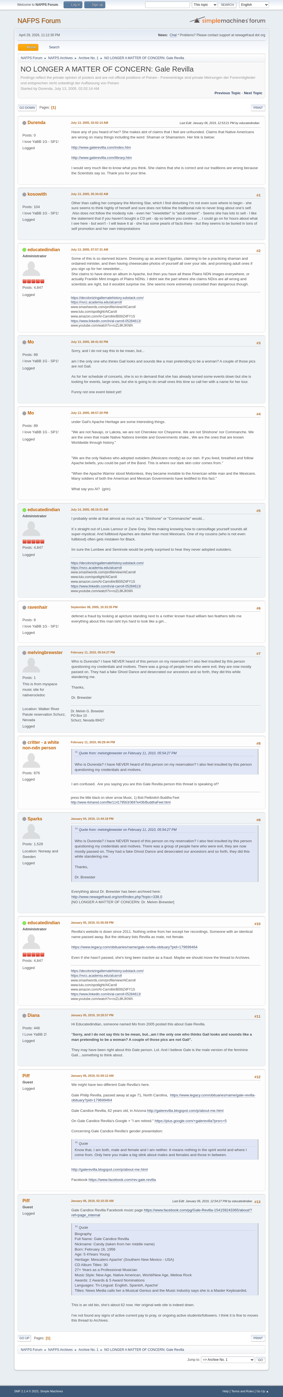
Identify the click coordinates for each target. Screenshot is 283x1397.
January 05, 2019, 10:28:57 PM (92, 1015)
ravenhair (38, 607)
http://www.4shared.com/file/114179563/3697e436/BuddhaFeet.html (121, 802)
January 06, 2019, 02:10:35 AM (92, 1200)
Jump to (193, 1360)
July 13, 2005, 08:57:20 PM (89, 412)
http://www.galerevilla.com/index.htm (101, 147)
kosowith (37, 194)
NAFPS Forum (39, 20)
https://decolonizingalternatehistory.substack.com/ (107, 298)
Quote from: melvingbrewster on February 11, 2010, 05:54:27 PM (128, 753)
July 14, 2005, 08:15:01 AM (89, 509)
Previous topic (227, 93)
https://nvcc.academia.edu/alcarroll (96, 302)
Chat (173, 35)
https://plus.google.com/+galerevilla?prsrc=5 (191, 1121)
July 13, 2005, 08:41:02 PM (89, 341)
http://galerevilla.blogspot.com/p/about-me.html (185, 1111)
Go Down (27, 107)
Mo (31, 342)
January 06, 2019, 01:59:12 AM (92, 1075)
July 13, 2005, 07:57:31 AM (89, 249)
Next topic (253, 93)
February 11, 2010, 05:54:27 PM (93, 652)
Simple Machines (51, 1391)
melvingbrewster (45, 652)
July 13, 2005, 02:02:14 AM (89, 122)
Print (258, 107)
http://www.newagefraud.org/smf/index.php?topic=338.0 (116, 897)
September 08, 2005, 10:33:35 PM (94, 607)
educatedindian (44, 249)
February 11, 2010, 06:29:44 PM (93, 742)
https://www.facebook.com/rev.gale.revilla (122, 1180)
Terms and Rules (242, 1391)
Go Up (24, 1338)
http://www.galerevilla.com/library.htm (101, 158)
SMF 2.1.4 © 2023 (26, 1391)
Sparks (35, 818)
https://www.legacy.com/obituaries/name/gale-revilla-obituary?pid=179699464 (134, 947)
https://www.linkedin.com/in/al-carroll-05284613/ (106, 321)
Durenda (37, 122)
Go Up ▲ (262, 1391)
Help (225, 1391)
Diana (34, 1015)
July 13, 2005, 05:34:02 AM (89, 194)
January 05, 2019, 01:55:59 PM (92, 922)
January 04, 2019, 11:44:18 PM (92, 818)
